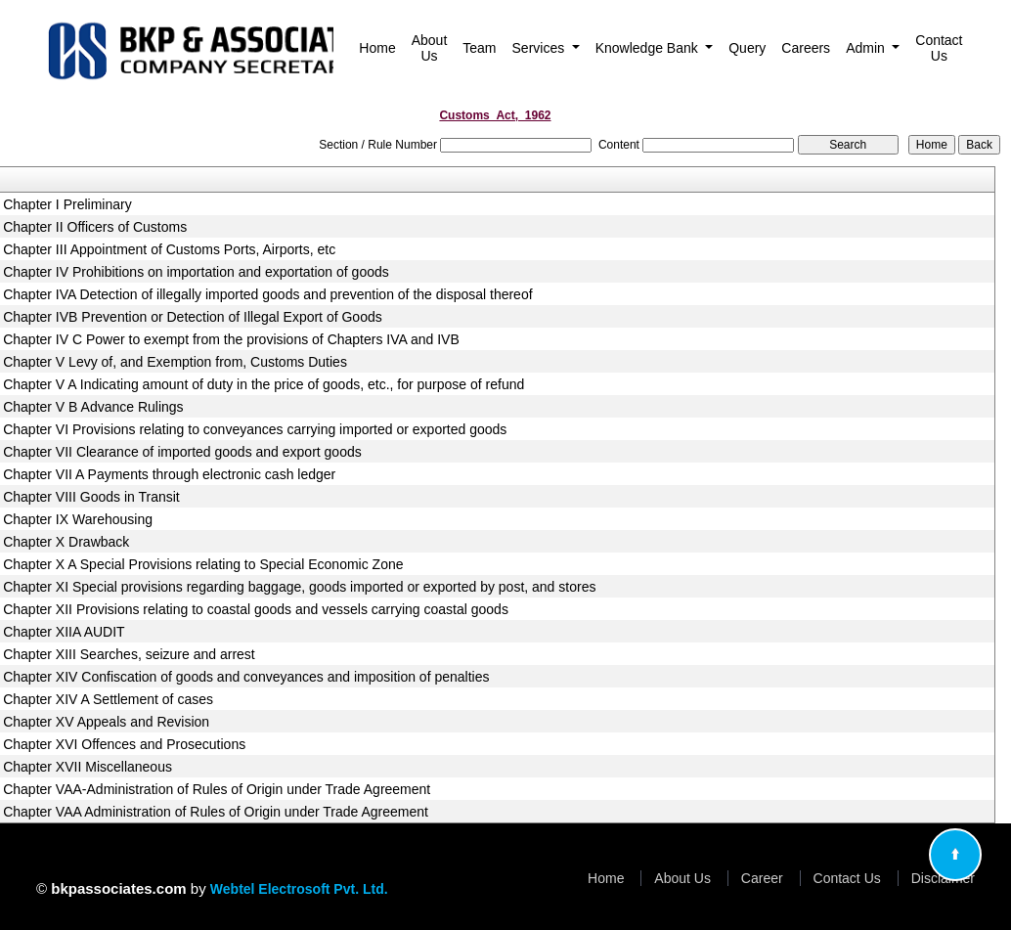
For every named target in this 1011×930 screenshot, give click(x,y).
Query (747, 48)
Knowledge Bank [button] (648, 48)
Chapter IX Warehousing (78, 519)
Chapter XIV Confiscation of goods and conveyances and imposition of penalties (246, 677)
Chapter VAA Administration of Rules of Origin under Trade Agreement (215, 811)
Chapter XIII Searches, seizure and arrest (129, 654)
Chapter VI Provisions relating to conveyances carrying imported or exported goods (254, 429)
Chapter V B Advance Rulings (93, 407)
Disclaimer (943, 878)
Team (479, 48)
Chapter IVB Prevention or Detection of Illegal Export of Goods (192, 317)
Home (377, 48)
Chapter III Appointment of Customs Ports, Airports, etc (169, 249)
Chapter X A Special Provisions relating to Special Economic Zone (203, 564)
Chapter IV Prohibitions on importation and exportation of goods (196, 272)
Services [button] (540, 48)
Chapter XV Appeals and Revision (106, 722)
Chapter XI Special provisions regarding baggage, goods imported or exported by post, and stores (299, 587)
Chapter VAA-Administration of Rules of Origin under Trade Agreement (216, 789)
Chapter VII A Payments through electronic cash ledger (169, 474)
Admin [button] (867, 48)
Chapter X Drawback (66, 542)
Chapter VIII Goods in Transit (91, 497)
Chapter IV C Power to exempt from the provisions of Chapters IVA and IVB (231, 339)
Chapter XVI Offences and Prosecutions (124, 744)
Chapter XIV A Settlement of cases (108, 699)
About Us (430, 48)
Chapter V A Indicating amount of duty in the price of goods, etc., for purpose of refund (263, 384)
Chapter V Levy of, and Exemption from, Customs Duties (175, 362)
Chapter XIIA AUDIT (64, 632)
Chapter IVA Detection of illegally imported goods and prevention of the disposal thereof (267, 294)
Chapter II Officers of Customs (95, 227)
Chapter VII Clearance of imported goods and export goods (182, 452)
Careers (805, 48)
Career (762, 878)
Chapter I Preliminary (67, 204)
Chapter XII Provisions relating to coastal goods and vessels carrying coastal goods (255, 609)
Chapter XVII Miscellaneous (87, 767)
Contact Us (938, 48)
